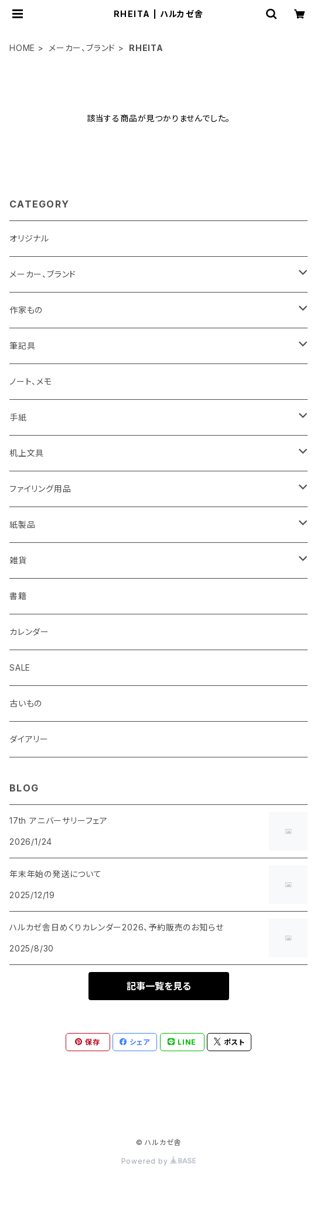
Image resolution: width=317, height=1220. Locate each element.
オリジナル (29, 238)
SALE (19, 667)
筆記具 (22, 346)
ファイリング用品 (40, 489)
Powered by (158, 1161)
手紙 (18, 417)
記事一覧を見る (159, 986)
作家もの (26, 310)
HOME (22, 48)
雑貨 (18, 560)
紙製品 (22, 524)
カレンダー (29, 632)
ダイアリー (29, 739)
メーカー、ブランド (82, 48)
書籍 (18, 596)
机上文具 (26, 453)
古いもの (25, 703)
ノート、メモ (30, 381)
